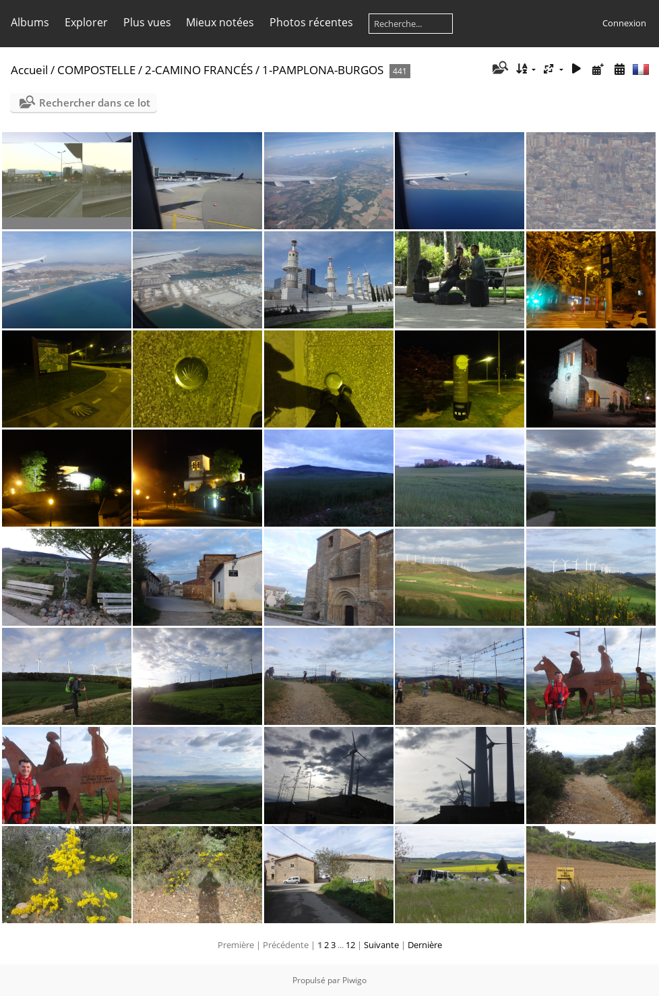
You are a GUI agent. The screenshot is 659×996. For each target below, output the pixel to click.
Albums (30, 22)
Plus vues (147, 22)
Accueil (29, 70)
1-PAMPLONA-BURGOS (322, 70)
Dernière (425, 945)
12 (350, 945)
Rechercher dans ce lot (94, 102)
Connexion (624, 23)
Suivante (381, 945)
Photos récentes (311, 22)
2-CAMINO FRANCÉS (199, 70)
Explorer (86, 22)
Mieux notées (220, 22)
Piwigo (354, 980)
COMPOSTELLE (96, 70)
